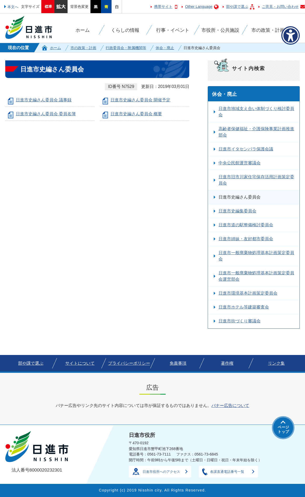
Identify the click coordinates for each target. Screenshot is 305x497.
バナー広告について (230, 405)
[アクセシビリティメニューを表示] (290, 35)
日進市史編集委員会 (237, 211)
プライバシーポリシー (129, 363)
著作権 (227, 363)
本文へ (12, 7)
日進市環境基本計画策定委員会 (247, 293)
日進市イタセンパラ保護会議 (245, 149)
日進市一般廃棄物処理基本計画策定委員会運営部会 (256, 276)
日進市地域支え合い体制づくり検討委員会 (256, 111)
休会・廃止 (165, 48)
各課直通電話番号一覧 (227, 472)
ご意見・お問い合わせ (280, 6)
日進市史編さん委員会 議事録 (44, 100)
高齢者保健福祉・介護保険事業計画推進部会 (256, 132)
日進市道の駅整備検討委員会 (245, 225)
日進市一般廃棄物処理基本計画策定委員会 (256, 255)
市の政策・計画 (83, 48)
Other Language (198, 6)
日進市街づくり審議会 (239, 321)
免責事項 (178, 363)
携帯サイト (163, 6)
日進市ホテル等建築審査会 (243, 307)
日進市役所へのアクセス (161, 472)
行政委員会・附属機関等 (126, 48)
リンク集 (276, 363)
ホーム (55, 48)
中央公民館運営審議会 (239, 163)
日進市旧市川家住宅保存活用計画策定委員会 (256, 180)
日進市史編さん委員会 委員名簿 (46, 114)
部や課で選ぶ (237, 6)
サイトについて (80, 363)
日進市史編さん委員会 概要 (136, 114)
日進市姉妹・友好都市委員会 (245, 239)
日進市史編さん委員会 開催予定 (140, 100)
